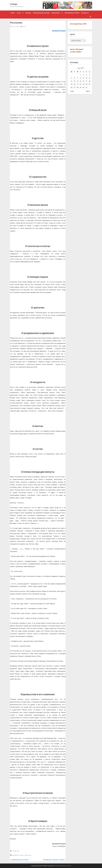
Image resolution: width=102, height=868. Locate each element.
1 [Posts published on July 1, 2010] (80, 75)
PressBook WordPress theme (63, 865)
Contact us (85, 13)
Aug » (88, 91)
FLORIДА (13, 4)
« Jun (72, 91)
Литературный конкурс (41, 13)
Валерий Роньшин (18, 855)
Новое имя (15, 851)
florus (24, 26)
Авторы (28, 13)
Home (13, 13)
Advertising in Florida (72, 13)
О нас (19, 13)
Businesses (56, 13)
